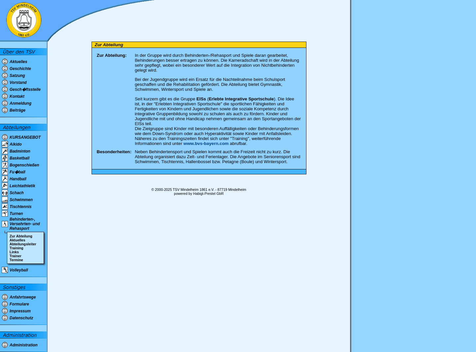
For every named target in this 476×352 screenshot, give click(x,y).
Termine (16, 260)
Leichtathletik (22, 186)
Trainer (15, 256)
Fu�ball (17, 172)
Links (14, 252)
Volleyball (19, 270)
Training (16, 248)
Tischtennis (20, 206)
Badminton (20, 151)
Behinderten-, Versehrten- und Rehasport (25, 224)
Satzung (17, 75)
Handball (18, 179)
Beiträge (17, 110)
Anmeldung (20, 103)
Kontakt (17, 96)
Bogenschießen (24, 165)
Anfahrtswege (23, 297)
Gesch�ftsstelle (25, 89)
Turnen (16, 213)
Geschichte (20, 68)
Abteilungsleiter (23, 244)
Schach (17, 193)
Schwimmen (21, 199)
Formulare (19, 304)
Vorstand (18, 82)
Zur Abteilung (21, 236)
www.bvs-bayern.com (206, 143)
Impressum (20, 311)
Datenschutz (21, 318)
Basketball (19, 158)
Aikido (16, 144)
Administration (24, 345)
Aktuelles (18, 61)
